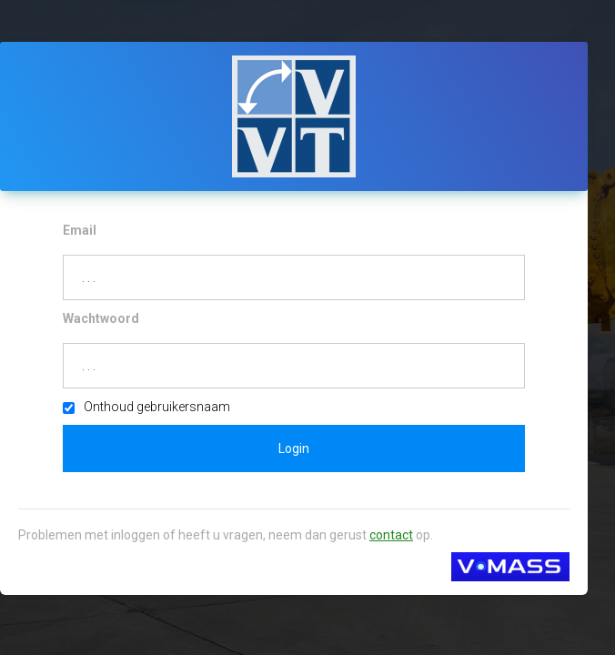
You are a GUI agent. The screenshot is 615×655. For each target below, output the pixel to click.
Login (293, 448)
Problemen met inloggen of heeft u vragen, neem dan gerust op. (225, 535)
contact (391, 535)
